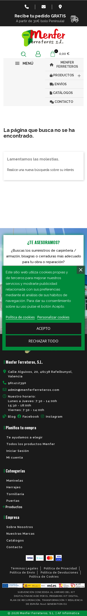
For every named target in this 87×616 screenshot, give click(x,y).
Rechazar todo (43, 341)
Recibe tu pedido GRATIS (40, 15)
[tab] (43, 507)
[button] (23, 54)
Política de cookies (20, 317)
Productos (13, 507)
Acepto (43, 328)
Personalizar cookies (53, 317)
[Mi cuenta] (38, 54)
